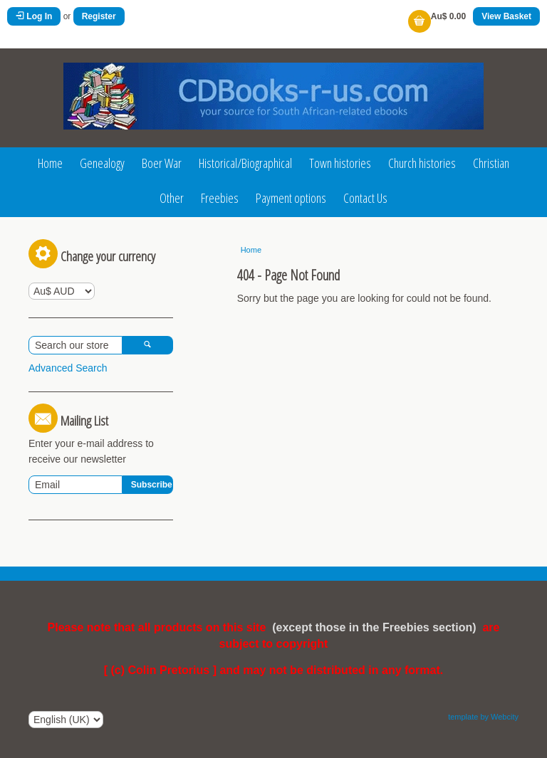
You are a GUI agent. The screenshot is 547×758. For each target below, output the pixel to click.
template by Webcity (483, 716)
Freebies (220, 197)
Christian (491, 163)
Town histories (340, 163)
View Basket (506, 16)
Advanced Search (68, 368)
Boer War (162, 163)
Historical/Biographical (245, 163)
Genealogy (102, 163)
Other (172, 197)
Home (50, 163)
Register (99, 16)
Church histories (422, 163)
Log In (34, 16)
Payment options (291, 197)
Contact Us (365, 197)
